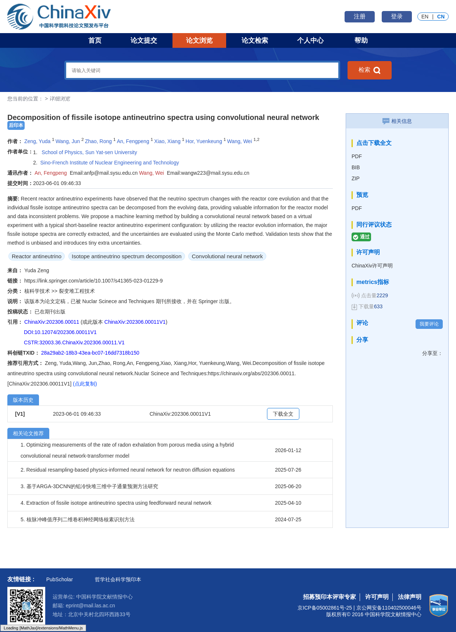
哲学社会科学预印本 (118, 579)
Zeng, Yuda (37, 141)
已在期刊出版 (50, 312)
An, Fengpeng (133, 141)
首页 (94, 40)
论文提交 (144, 40)
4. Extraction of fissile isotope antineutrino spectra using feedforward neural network (116, 503)
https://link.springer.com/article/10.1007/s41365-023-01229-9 (93, 281)
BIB (356, 167)
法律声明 (409, 597)
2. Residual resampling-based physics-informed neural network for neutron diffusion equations (128, 470)
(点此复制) (85, 384)
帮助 (361, 40)
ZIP (356, 178)
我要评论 (429, 324)
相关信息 (397, 121)
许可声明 (377, 597)
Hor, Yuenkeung (204, 141)
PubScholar (59, 579)
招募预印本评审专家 (329, 597)
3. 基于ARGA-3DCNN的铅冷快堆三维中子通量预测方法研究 (89, 486)
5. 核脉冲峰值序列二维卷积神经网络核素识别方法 (78, 519)
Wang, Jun (68, 141)
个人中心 (310, 40)
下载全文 (283, 414)
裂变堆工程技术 (77, 291)
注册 (360, 16)
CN (441, 16)
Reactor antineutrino (36, 256)
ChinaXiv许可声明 (372, 266)
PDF (357, 156)
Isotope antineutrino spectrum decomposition (127, 256)
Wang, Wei (239, 141)
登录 (397, 16)
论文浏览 (199, 40)
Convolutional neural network (227, 256)
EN (424, 16)
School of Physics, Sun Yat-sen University (88, 152)
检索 (370, 70)
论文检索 (255, 40)
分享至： (432, 353)
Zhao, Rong (98, 141)
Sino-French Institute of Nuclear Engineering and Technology (109, 163)
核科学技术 (37, 291)
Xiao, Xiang (167, 141)
